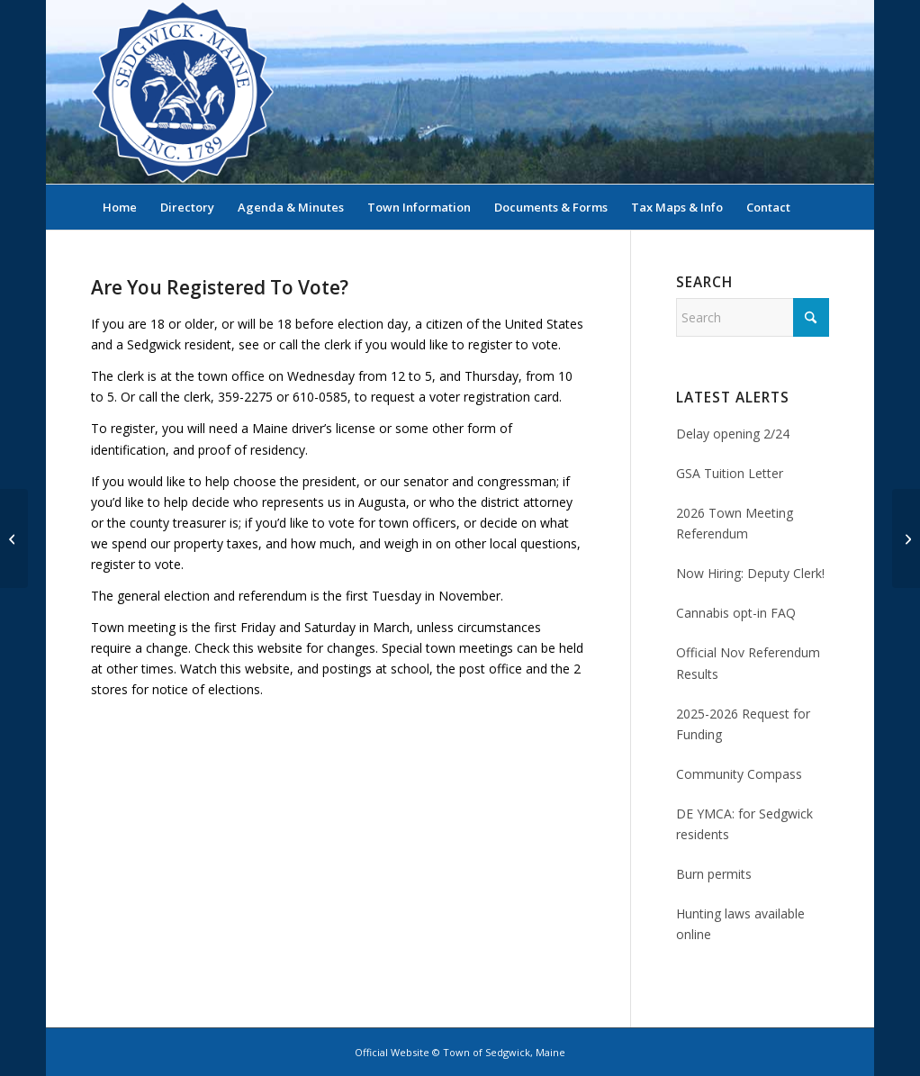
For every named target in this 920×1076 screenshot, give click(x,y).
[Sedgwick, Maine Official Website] (183, 92)
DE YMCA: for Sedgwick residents (744, 824)
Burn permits (714, 873)
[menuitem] (120, 207)
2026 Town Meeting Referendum (734, 523)
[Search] (817, 207)
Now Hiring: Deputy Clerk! (750, 573)
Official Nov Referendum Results (748, 663)
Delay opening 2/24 (732, 433)
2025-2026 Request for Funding (743, 724)
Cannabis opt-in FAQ (736, 612)
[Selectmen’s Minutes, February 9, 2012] (14, 538)
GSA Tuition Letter (729, 473)
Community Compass (739, 773)
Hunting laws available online (740, 924)
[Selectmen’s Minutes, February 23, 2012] (906, 538)
